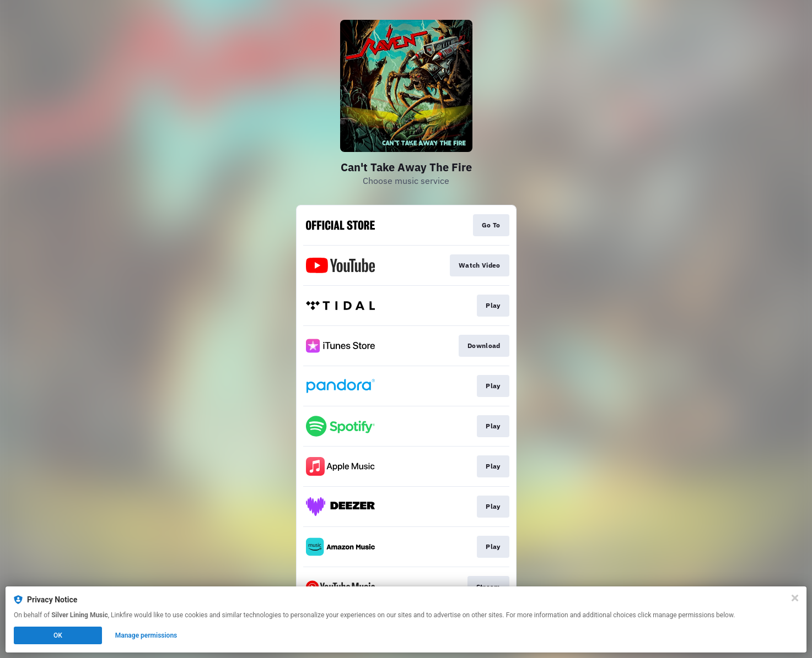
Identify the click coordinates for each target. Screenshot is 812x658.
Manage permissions (146, 635)
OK (57, 635)
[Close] (795, 598)
